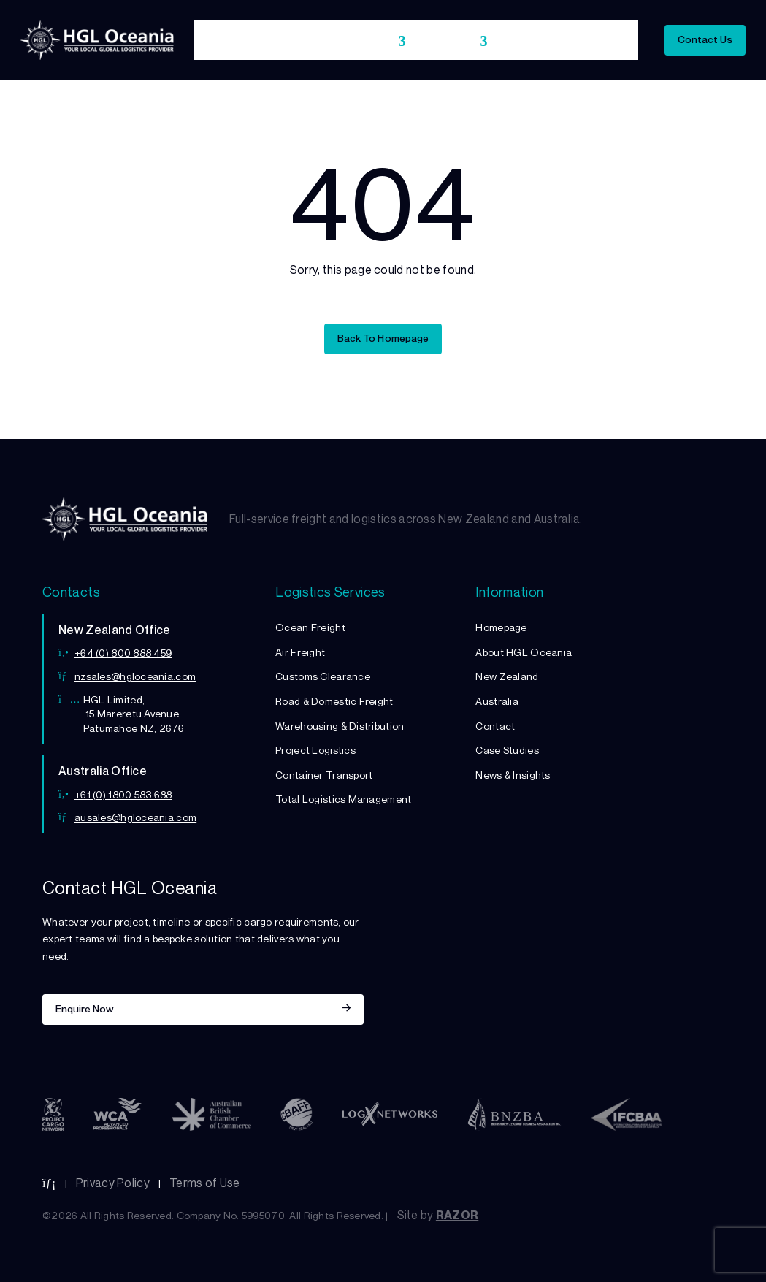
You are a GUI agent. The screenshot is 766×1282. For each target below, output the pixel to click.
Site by (438, 1214)
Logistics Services (344, 41)
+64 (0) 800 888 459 (123, 652)
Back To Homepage (382, 338)
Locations (447, 41)
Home (217, 41)
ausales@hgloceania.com (135, 817)
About (265, 41)
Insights (609, 41)
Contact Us (705, 39)
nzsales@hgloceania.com (135, 676)
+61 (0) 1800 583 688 (123, 794)
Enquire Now (84, 1008)
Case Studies (539, 41)
